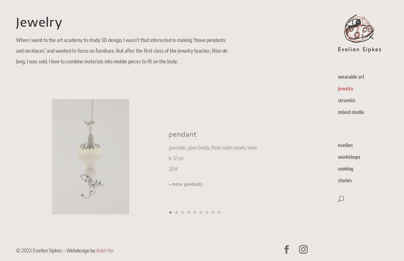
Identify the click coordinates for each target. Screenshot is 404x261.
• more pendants (186, 188)
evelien (345, 145)
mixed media (351, 112)
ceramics (346, 100)
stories (345, 180)
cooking (345, 169)
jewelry (345, 89)
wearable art (351, 77)
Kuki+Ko (104, 250)
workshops (349, 157)
